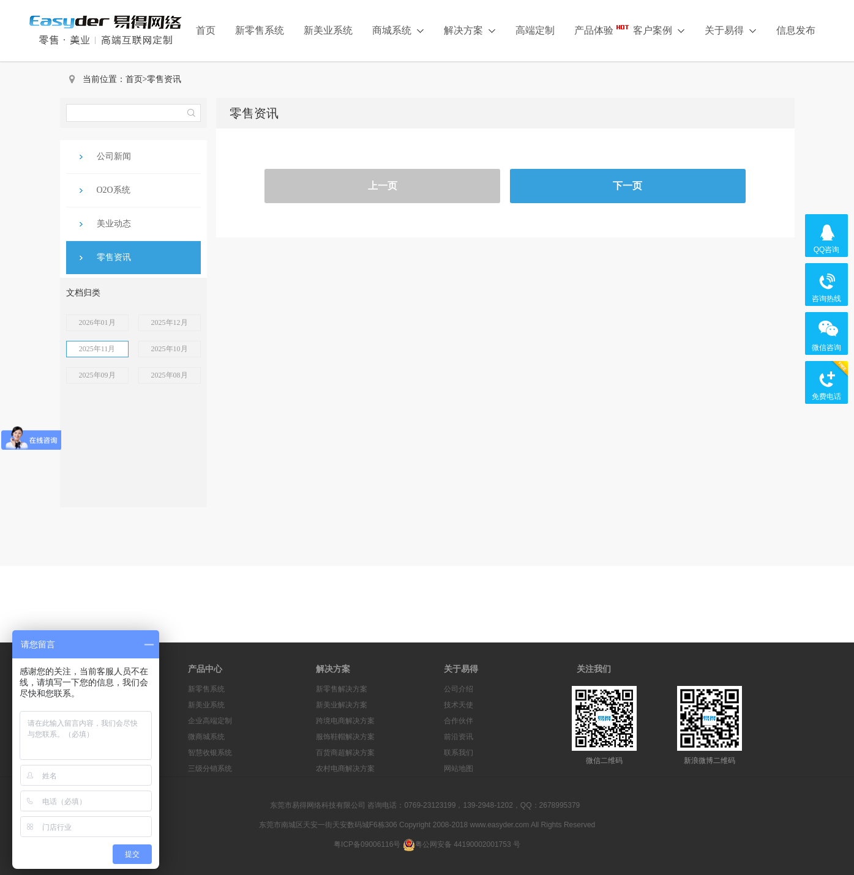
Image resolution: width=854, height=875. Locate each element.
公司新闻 (114, 156)
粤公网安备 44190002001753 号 (461, 844)
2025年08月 (169, 375)
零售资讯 (164, 79)
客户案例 (659, 30)
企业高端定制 (210, 721)
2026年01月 (97, 322)
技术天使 (458, 705)
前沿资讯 (458, 736)
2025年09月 (97, 375)
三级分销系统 (210, 768)
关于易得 (731, 30)
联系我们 (458, 752)
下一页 (627, 186)
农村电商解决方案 (345, 768)
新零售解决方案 (341, 689)
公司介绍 (458, 689)
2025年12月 (169, 322)
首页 (205, 30)
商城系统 (398, 30)
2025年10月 (169, 348)
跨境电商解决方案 (345, 721)
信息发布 (795, 30)
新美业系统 (328, 30)
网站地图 (458, 768)
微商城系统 (206, 736)
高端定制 (535, 30)
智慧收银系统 (210, 752)
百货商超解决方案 (345, 752)
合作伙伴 (458, 721)
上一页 (382, 186)
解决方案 (470, 30)
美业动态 (114, 223)
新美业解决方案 (341, 705)
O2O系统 (113, 190)
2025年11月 (97, 348)
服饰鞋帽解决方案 (345, 736)
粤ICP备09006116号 (367, 844)
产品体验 (593, 30)
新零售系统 (259, 30)
